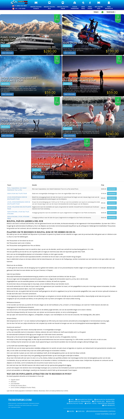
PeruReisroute (109, 5)
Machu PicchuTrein (63, 5)
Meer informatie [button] (7, 53)
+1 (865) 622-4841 (19, 6)
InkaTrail (84, 5)
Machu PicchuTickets (37, 5)
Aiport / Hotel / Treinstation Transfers (100, 403)
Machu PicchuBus (50, 5)
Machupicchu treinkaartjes (79, 401)
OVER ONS (80, 411)
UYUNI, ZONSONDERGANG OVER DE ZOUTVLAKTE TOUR (79, 79)
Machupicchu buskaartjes (104, 399)
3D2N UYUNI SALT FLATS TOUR (80, 42)
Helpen (70, 411)
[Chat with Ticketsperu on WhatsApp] (102, 12)
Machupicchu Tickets (84, 399)
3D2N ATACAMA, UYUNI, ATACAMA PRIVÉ (46, 165)
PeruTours (91, 5)
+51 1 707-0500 (19, 8)
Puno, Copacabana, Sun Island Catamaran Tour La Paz (18, 40)
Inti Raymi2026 (99, 5)
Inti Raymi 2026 (98, 401)
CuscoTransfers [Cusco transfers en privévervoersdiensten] (75, 5)
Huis (71, 399)
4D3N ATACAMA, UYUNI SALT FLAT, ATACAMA (79, 124)
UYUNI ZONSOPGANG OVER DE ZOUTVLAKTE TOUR (18, 79)
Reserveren (5, 46)
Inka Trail (110, 401)
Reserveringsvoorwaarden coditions (100, 411)
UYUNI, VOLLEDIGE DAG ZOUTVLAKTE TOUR (14, 122)
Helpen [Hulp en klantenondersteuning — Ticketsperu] (96, 12)
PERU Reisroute (108, 405)
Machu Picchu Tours (75, 403)
